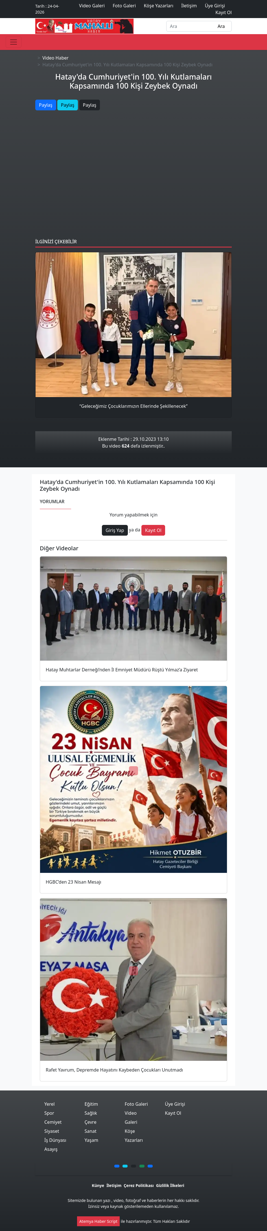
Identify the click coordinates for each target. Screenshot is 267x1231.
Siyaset (51, 1131)
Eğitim (91, 1104)
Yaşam (91, 1140)
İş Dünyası (55, 1140)
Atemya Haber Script (98, 1221)
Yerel (49, 1104)
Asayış (51, 1149)
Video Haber (55, 58)
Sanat (90, 1131)
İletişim (113, 1185)
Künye (98, 1185)
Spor (49, 1113)
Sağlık (90, 1113)
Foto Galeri (136, 1104)
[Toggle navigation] (13, 42)
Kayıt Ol (173, 1113)
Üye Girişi (175, 1104)
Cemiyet (53, 1122)
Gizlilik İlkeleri (170, 1185)
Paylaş (45, 105)
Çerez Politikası (139, 1185)
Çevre (90, 1122)
